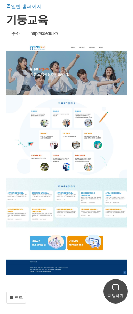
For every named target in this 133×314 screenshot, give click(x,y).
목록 (16, 298)
